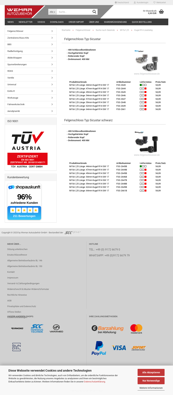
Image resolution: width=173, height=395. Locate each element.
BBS (9, 44)
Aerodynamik (13, 111)
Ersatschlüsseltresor (17, 255)
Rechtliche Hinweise (17, 295)
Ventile (10, 77)
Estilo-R (11, 91)
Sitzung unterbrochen (17, 249)
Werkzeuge (12, 98)
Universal (11, 84)
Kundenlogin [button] (141, 2)
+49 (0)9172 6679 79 (117, 255)
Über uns (94, 22)
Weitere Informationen (151, 388)
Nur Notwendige (151, 380)
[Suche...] (52, 12)
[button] (121, 2)
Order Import (76, 22)
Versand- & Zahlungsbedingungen (23, 283)
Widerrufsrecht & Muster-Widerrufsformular (28, 289)
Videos (41, 22)
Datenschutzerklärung (94, 381)
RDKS (10, 71)
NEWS (11, 22)
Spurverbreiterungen (17, 64)
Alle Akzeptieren (151, 372)
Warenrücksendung (115, 22)
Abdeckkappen (14, 57)
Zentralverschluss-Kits (18, 38)
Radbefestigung (15, 51)
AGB (9, 300)
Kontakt (11, 272)
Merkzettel (159, 2)
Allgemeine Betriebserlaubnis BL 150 (24, 266)
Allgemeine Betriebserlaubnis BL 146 (24, 260)
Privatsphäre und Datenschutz (21, 306)
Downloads (57, 22)
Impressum (12, 277)
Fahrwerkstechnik (16, 104)
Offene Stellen (14, 312)
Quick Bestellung (142, 22)
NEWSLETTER (25, 22)
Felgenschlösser (15, 31)
